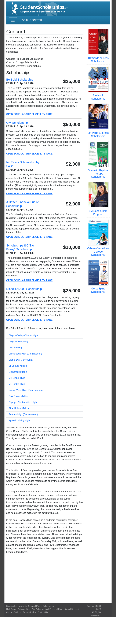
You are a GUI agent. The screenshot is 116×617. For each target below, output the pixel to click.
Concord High (16, 347)
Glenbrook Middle (18, 372)
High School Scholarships (18, 609)
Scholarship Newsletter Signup (20, 606)
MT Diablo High (17, 378)
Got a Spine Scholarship (98, 290)
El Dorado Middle (18, 366)
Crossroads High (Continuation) (25, 353)
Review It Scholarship (98, 97)
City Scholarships (40, 609)
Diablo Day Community (21, 359)
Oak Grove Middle (18, 396)
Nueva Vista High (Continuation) (26, 390)
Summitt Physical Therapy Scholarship (98, 173)
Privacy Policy (29, 612)
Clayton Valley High (19, 341)
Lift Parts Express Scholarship (98, 134)
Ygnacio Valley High (19, 420)
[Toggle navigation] (13, 20)
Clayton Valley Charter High (23, 335)
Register (36, 20)
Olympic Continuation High (23, 402)
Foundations (64, 609)
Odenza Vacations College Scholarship (98, 251)
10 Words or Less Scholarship (98, 60)
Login (24, 20)
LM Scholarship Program (98, 212)
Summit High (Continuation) (23, 414)
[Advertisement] (58, 578)
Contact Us (42, 612)
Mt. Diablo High (17, 384)
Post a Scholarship (45, 606)
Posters (53, 609)
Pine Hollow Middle (19, 408)
